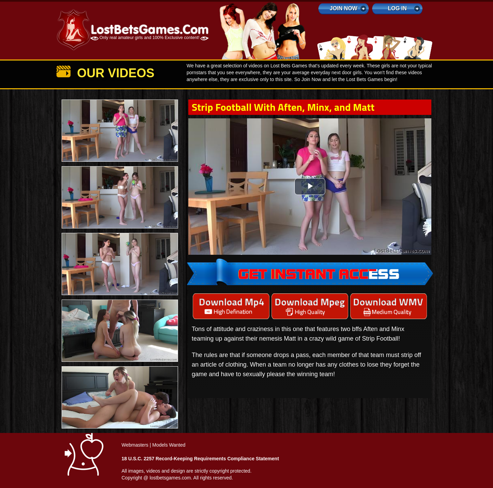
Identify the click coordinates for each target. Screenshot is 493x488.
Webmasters (135, 445)
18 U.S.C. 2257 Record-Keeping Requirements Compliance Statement (200, 458)
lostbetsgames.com (170, 477)
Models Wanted (169, 445)
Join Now (343, 8)
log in (397, 8)
